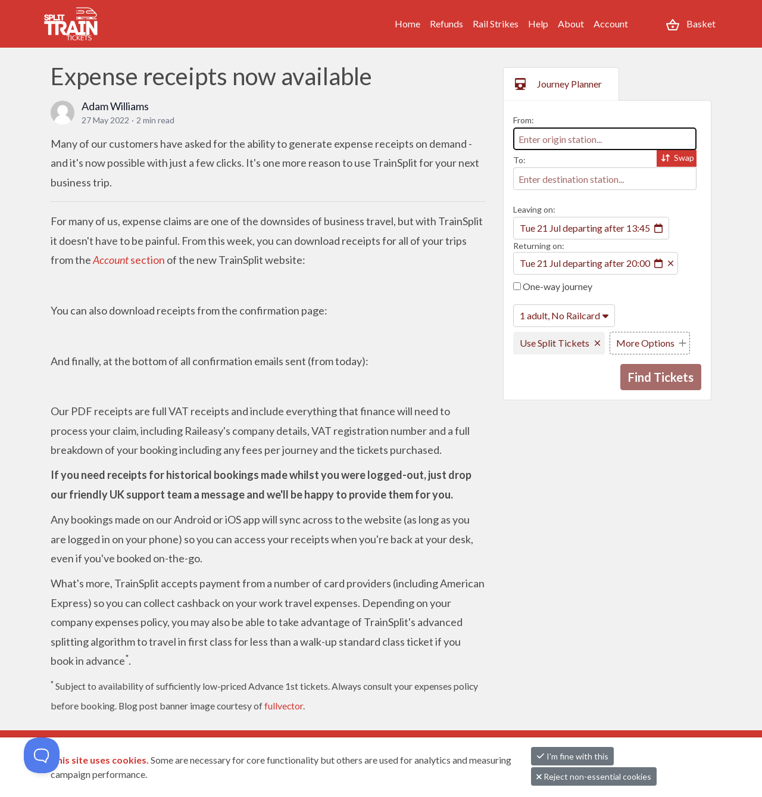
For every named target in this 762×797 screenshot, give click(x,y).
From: (523, 120)
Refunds (446, 23)
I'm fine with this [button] (572, 756)
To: (519, 160)
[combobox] (605, 138)
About (571, 23)
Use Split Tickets (554, 342)
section (129, 259)
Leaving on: (534, 209)
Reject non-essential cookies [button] (593, 776)
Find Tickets (661, 377)
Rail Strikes (496, 23)
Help (538, 23)
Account (611, 23)
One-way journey (552, 286)
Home (407, 23)
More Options (645, 342)
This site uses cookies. (101, 759)
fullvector (283, 705)
